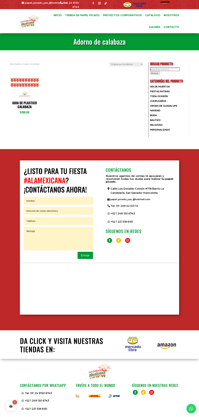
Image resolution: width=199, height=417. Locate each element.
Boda (153, 115)
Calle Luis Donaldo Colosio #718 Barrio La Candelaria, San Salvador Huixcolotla (137, 190)
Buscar (154, 73)
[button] (191, 408)
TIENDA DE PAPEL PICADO (82, 15)
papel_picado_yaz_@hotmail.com (46, 2)
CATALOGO (152, 15)
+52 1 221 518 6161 (122, 222)
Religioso (156, 124)
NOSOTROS (171, 15)
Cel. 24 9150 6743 (71, 5)
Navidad (155, 110)
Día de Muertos (160, 86)
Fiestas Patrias (160, 91)
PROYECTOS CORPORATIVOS (122, 15)
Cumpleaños (158, 101)
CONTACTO (171, 27)
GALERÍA (154, 27)
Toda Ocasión (159, 96)
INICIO (57, 15)
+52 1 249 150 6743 (123, 213)
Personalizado (160, 129)
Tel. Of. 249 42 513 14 (124, 206)
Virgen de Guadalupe (163, 105)
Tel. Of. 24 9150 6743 (38, 393)
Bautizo (155, 120)
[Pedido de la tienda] (126, 64)
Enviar (85, 255)
